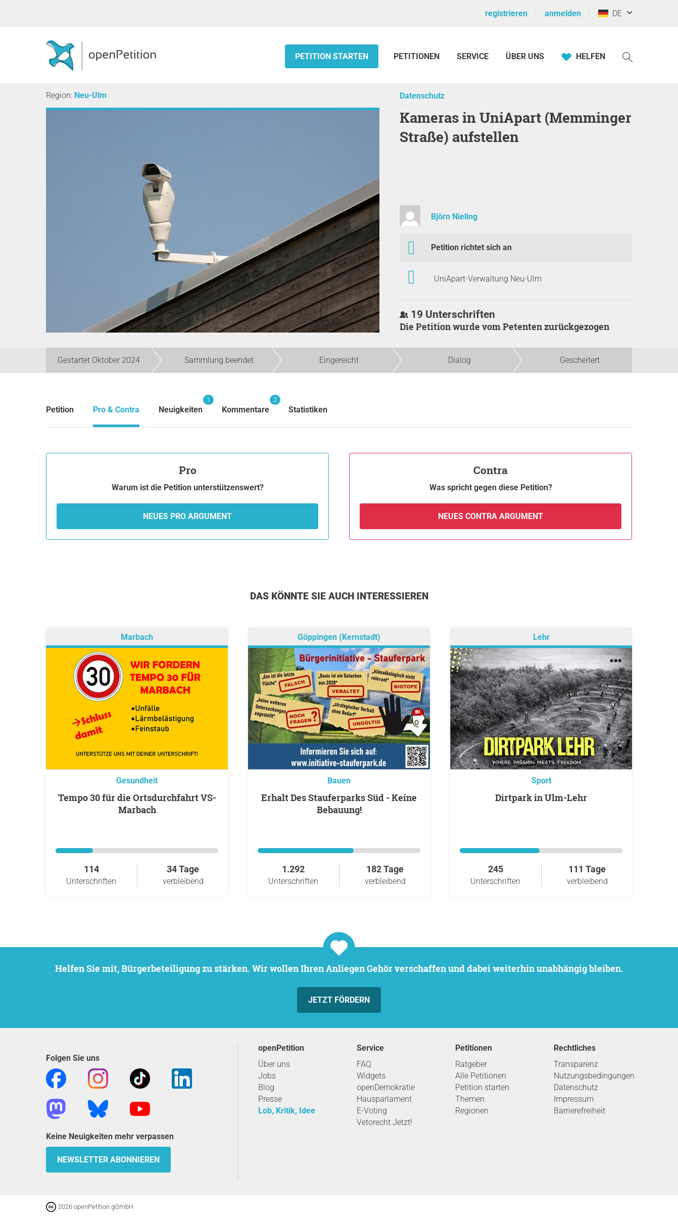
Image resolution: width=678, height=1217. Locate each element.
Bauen (339, 780)
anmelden (563, 13)
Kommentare (245, 404)
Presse (270, 1099)
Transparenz (576, 1064)
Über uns (274, 1064)
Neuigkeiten (181, 404)
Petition (60, 409)
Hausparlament (384, 1099)
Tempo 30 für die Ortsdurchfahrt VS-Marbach (137, 803)
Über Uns (525, 56)
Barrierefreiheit (579, 1110)
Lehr (541, 637)
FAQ (364, 1064)
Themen (470, 1099)
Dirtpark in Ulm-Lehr (541, 797)
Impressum (574, 1099)
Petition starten (331, 56)
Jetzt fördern (339, 1000)
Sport (541, 780)
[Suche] (627, 56)
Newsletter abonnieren (108, 1159)
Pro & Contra (116, 409)
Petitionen (418, 56)
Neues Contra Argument (490, 516)
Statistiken (307, 409)
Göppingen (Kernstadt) (339, 637)
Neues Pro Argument (187, 516)
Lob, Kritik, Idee (286, 1110)
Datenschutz (422, 96)
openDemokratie (386, 1087)
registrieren (506, 13)
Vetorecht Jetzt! (384, 1122)
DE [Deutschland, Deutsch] (610, 13)
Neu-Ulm (90, 95)
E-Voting (372, 1110)
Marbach (137, 637)
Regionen (472, 1110)
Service (473, 56)
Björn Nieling (454, 216)
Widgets (371, 1076)
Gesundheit (137, 780)
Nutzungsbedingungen (594, 1076)
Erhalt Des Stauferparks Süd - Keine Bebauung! (339, 803)
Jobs (267, 1076)
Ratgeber (471, 1064)
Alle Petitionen (480, 1076)
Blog (266, 1087)
